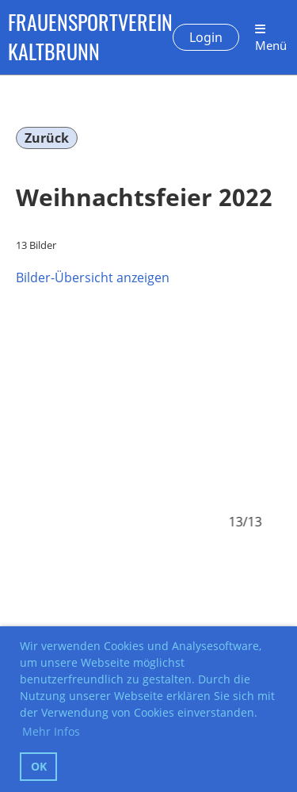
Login (206, 37)
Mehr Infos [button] (51, 731)
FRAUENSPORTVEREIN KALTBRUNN (90, 37)
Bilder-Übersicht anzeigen (92, 277)
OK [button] (39, 766)
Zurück (47, 138)
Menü (271, 38)
